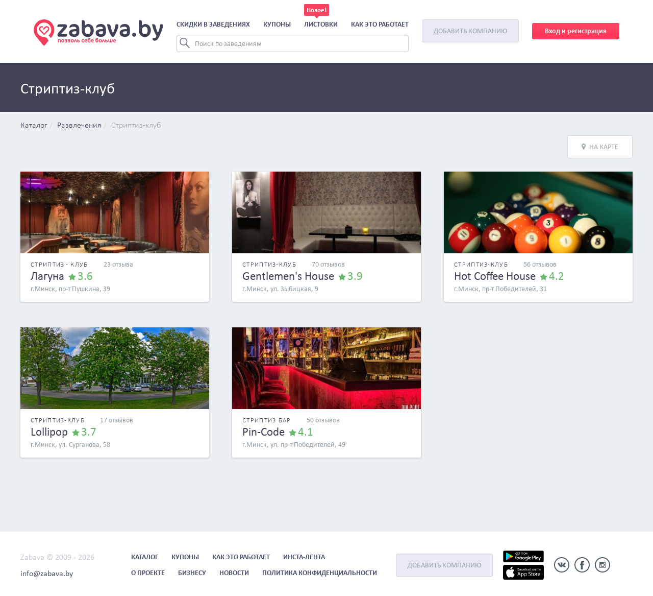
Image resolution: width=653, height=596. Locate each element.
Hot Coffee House (495, 276)
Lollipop (49, 431)
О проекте (148, 572)
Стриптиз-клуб (136, 126)
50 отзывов (323, 420)
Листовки (321, 24)
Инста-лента (304, 557)
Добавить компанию (470, 31)
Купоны (277, 24)
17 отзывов (116, 420)
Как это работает (380, 24)
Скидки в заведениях (213, 24)
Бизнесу (192, 572)
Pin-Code (263, 431)
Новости (234, 572)
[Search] (293, 43)
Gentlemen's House (288, 276)
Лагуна (47, 276)
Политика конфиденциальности (319, 572)
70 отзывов (328, 264)
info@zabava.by (46, 573)
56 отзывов (540, 264)
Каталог (33, 126)
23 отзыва (118, 264)
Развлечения (79, 126)
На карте (600, 146)
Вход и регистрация (576, 31)
